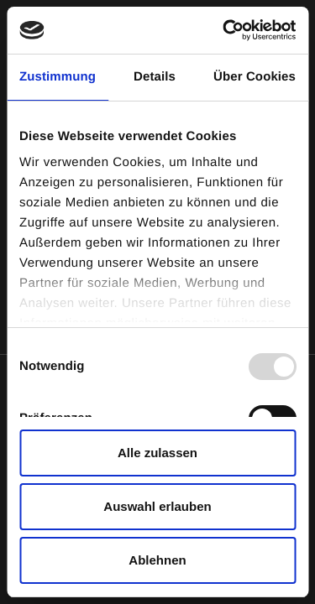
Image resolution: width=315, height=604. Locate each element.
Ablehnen (157, 560)
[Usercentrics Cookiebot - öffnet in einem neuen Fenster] (224, 30)
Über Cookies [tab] (254, 77)
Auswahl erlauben (157, 506)
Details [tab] (155, 77)
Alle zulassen (157, 452)
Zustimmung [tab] (57, 77)
